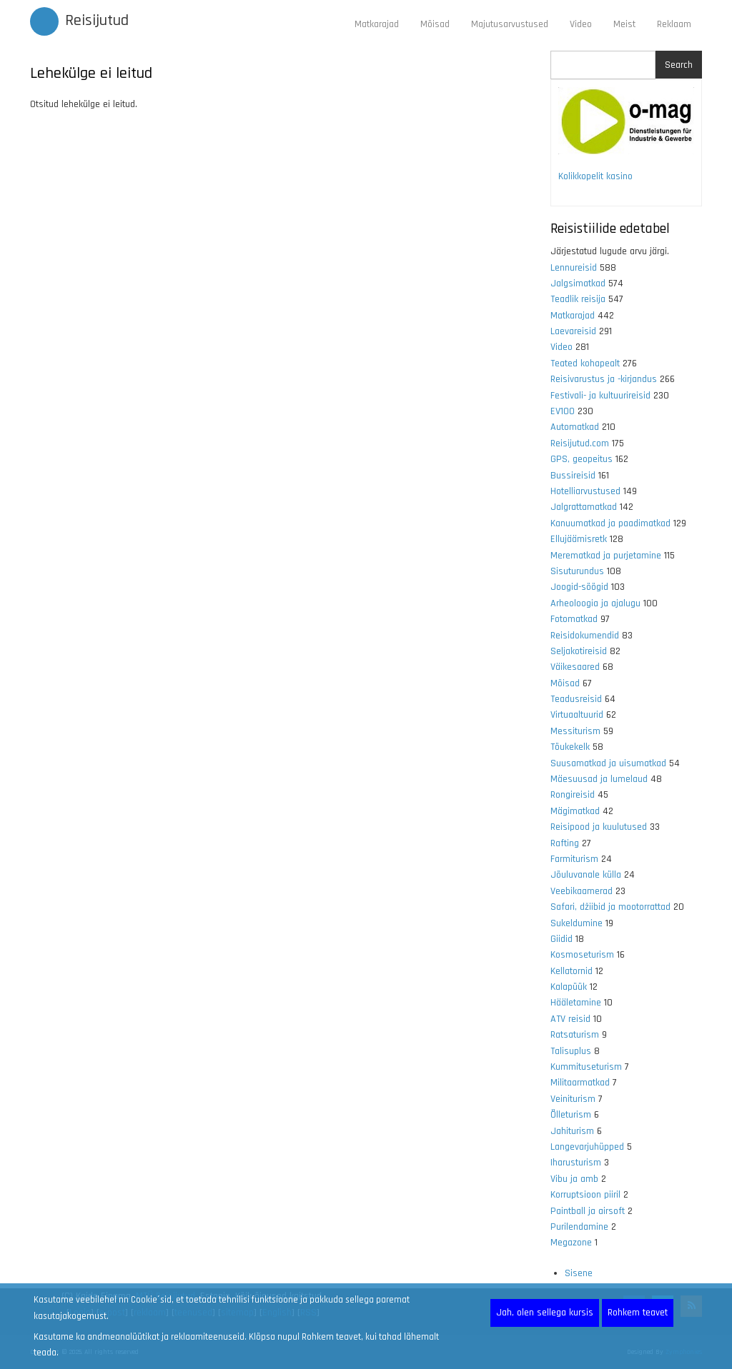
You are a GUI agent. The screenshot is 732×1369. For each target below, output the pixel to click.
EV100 (562, 411)
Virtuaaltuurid (576, 714)
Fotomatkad (574, 619)
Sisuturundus (577, 571)
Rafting (564, 843)
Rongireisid (572, 794)
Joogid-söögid (579, 587)
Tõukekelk (570, 747)
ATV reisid (570, 1019)
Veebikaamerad (581, 891)
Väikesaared (575, 667)
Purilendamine (579, 1226)
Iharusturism (575, 1162)
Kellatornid (571, 971)
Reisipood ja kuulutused (598, 827)
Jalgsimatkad (577, 283)
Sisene (579, 1273)
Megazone (571, 1242)
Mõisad (435, 24)
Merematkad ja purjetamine (605, 555)
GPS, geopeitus (581, 459)
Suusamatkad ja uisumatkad (608, 763)
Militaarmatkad (580, 1082)
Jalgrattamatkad (583, 507)
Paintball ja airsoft (587, 1211)
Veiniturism (572, 1099)
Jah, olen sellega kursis (544, 1312)
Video (581, 24)
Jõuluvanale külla (585, 874)
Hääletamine (575, 1002)
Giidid (561, 939)
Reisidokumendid (584, 635)
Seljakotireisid (578, 651)
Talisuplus (570, 1051)
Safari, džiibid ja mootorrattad (610, 907)
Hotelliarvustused (585, 491)
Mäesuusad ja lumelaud (599, 779)
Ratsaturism (574, 1034)
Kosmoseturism (582, 954)
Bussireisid (572, 475)
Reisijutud (97, 21)
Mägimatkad (575, 811)
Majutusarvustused (509, 24)
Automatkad (574, 427)
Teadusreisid (576, 699)
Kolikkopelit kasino (595, 176)
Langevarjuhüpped (587, 1146)
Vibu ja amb (574, 1179)
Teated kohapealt (585, 363)
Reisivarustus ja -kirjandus (603, 379)
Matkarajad (377, 24)
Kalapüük (568, 987)
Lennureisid (573, 267)
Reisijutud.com (579, 443)
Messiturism (575, 731)
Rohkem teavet (638, 1312)
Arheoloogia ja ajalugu (595, 603)
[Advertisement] (279, 290)
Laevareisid (573, 331)
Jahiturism (572, 1131)
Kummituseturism (586, 1066)
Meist (624, 24)
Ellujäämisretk (578, 539)
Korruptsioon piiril (585, 1194)
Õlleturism (570, 1114)
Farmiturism (574, 859)
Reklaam (674, 24)
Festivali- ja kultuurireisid (600, 395)
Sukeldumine (576, 923)
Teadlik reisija (577, 299)
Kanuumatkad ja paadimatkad (610, 523)
